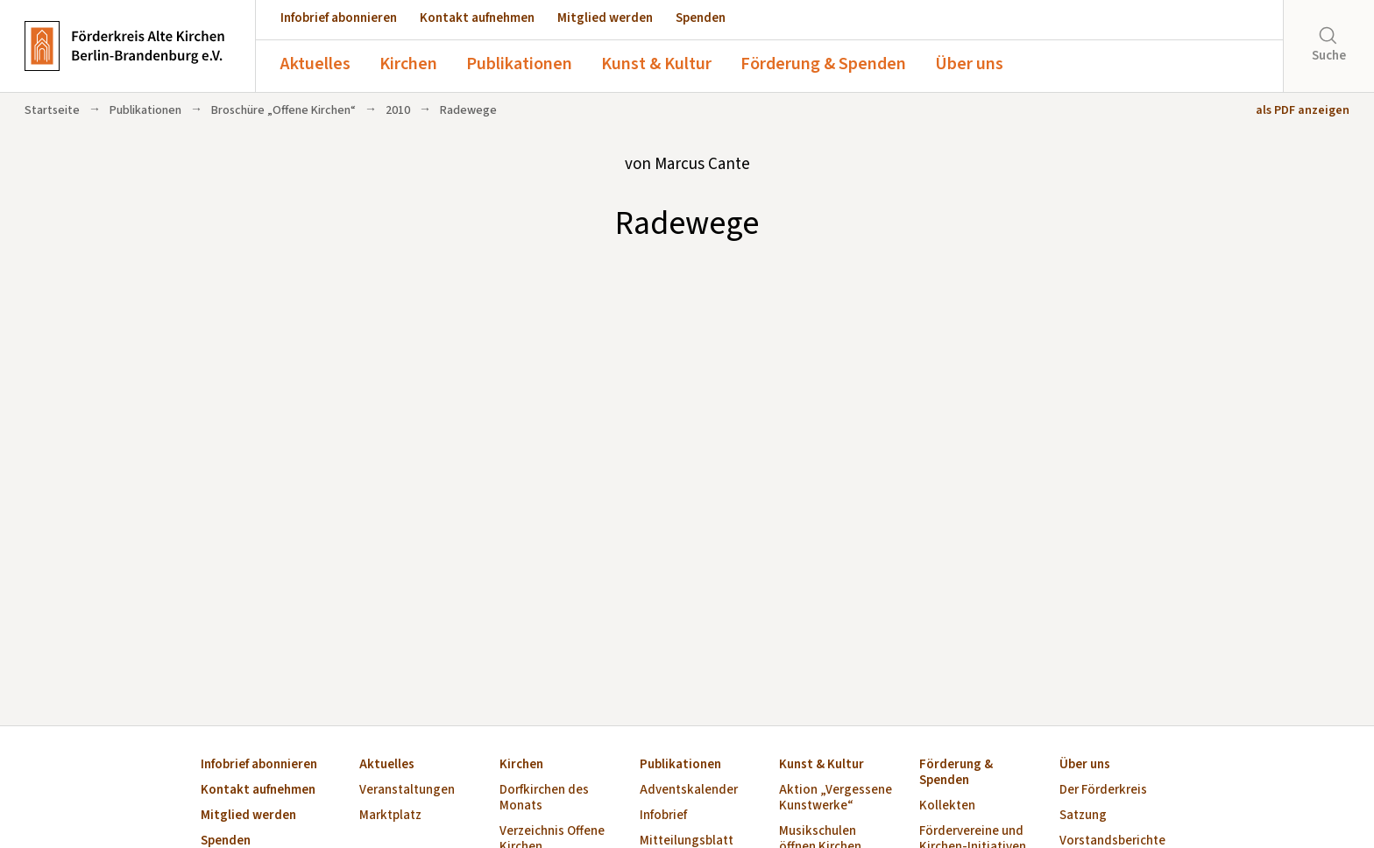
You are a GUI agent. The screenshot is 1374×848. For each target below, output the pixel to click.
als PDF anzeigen (1302, 110)
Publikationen (519, 64)
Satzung (1083, 816)
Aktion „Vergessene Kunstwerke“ (835, 798)
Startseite (52, 110)
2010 (398, 110)
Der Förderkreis (1103, 790)
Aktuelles (315, 64)
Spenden (701, 18)
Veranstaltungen (407, 790)
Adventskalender (689, 790)
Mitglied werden (605, 18)
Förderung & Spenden (823, 64)
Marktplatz (390, 816)
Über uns (969, 64)
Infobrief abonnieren (338, 18)
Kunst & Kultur (656, 64)
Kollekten (947, 806)
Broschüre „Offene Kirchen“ (283, 110)
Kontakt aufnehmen (477, 18)
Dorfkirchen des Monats (544, 798)
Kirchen (408, 64)
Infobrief (663, 816)
